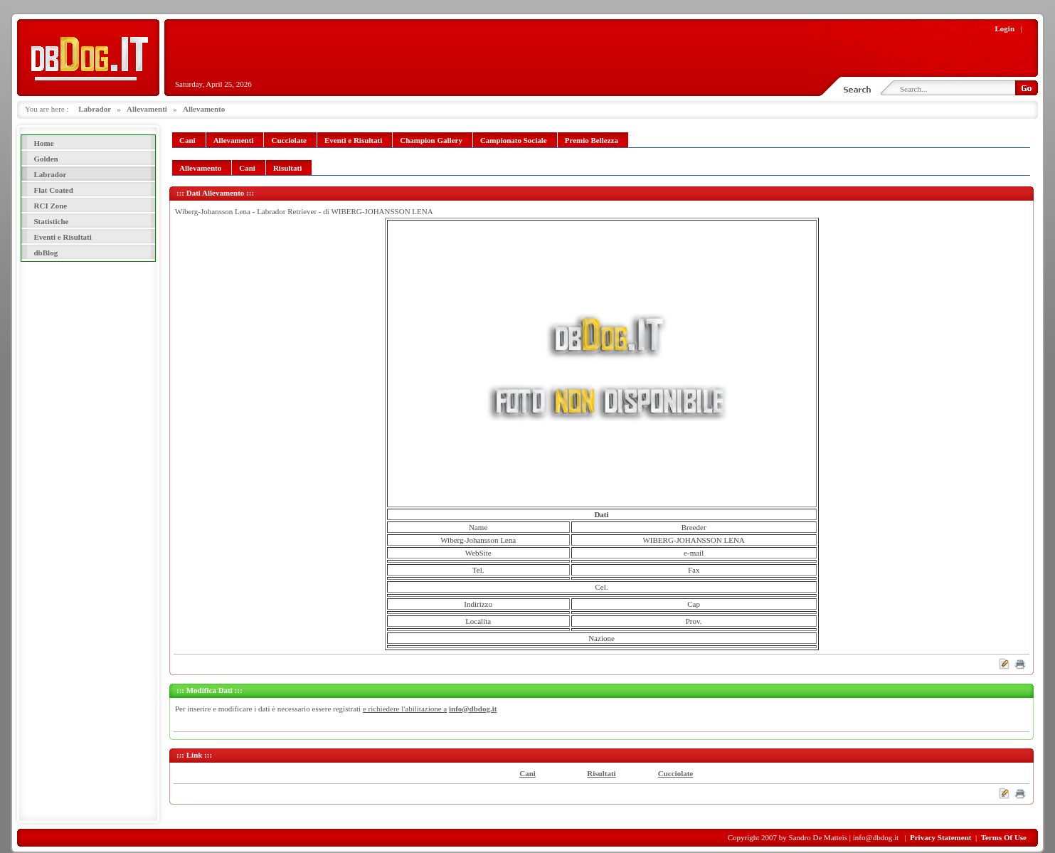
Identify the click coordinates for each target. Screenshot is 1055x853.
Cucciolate (675, 773)
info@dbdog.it (473, 708)
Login (1005, 28)
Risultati (601, 773)
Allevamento (204, 109)
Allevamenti (147, 109)
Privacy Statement (940, 837)
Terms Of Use (1004, 837)
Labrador (94, 109)
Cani (527, 773)
